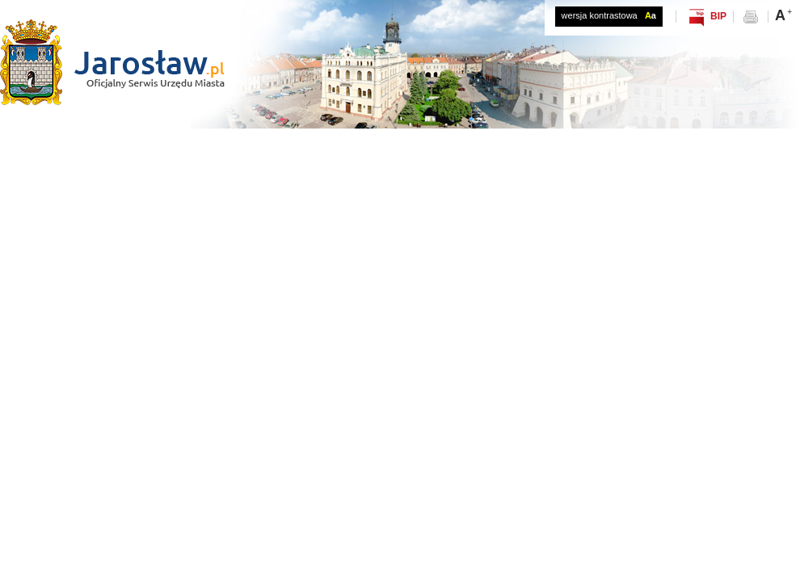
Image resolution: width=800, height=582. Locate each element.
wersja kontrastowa (609, 15)
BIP (718, 16)
